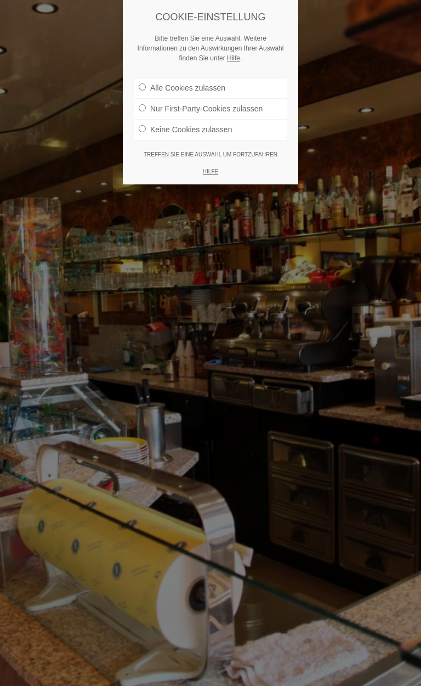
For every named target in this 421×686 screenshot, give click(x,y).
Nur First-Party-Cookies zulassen (201, 108)
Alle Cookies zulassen (182, 87)
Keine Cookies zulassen (185, 129)
